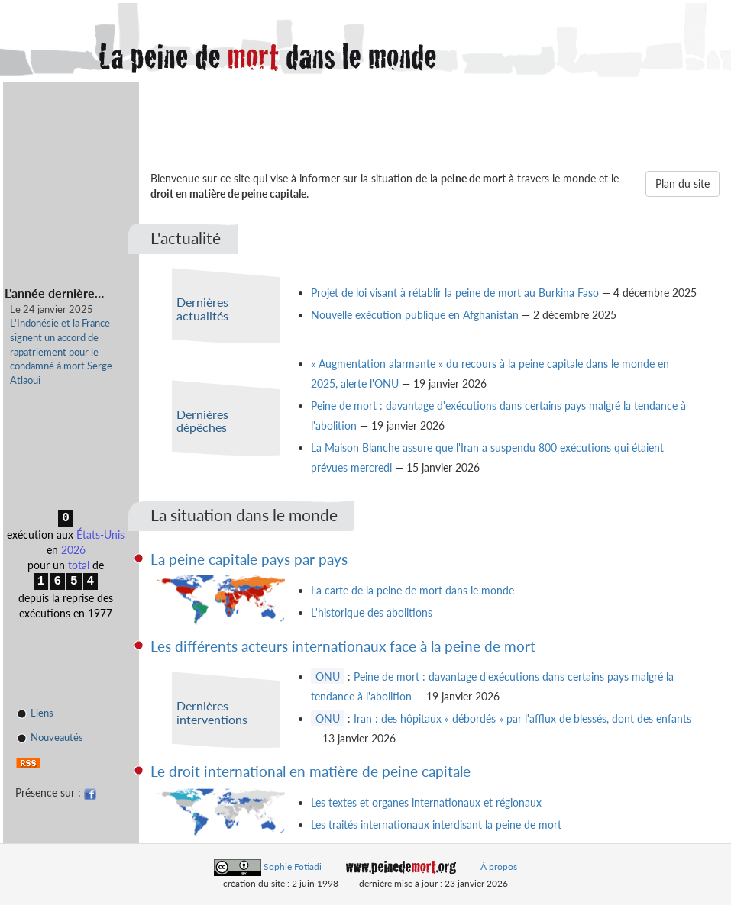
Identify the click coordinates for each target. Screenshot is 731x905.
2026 (73, 549)
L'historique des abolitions (371, 612)
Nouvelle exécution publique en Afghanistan (415, 314)
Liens (34, 713)
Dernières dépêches (202, 421)
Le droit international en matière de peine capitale (310, 771)
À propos (498, 866)
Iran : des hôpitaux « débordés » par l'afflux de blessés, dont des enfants (522, 718)
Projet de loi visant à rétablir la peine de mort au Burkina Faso (455, 292)
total (78, 565)
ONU (327, 676)
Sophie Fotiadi (293, 866)
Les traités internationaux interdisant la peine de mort (436, 824)
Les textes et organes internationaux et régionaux (426, 802)
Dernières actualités (202, 309)
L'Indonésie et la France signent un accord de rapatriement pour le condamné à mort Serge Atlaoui (61, 351)
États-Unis (100, 534)
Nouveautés (49, 738)
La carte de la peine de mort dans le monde (412, 590)
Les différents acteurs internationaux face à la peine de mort (342, 646)
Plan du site (682, 183)
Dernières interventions (211, 712)
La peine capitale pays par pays (249, 559)
